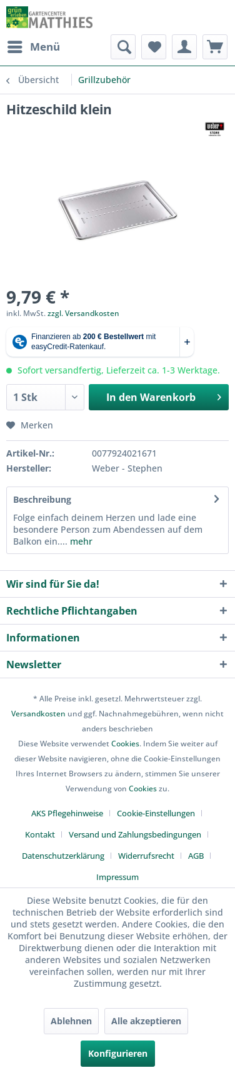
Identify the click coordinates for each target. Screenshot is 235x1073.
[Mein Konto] (184, 46)
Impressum (117, 877)
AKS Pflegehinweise (67, 813)
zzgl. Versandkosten (83, 313)
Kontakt (40, 834)
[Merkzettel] (153, 46)
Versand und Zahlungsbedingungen (135, 834)
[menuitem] (33, 46)
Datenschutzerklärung (63, 855)
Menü (34, 45)
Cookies (125, 743)
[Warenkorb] (215, 46)
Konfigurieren (118, 1053)
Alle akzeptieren (146, 1021)
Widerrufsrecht (146, 855)
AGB (196, 855)
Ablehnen (71, 1021)
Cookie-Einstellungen (156, 813)
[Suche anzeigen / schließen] (123, 46)
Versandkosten (38, 713)
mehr (80, 541)
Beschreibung (42, 499)
